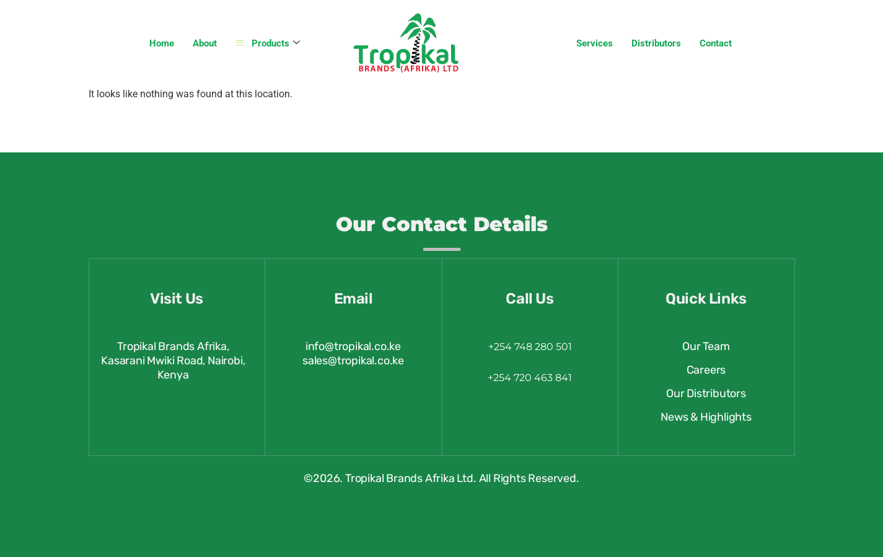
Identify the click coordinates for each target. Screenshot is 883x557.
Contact (716, 43)
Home (161, 43)
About (205, 43)
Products (267, 44)
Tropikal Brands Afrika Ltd (409, 478)
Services (594, 43)
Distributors (656, 43)
